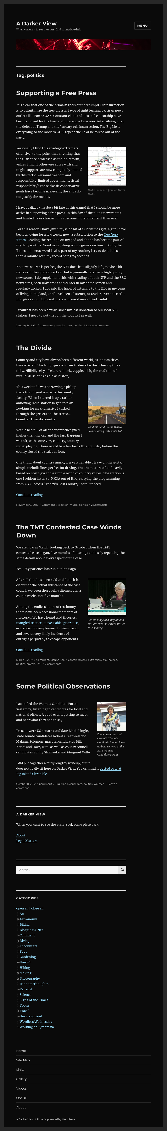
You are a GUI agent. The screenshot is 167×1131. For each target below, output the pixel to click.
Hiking (25, 968)
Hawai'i (25, 962)
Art (22, 914)
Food (23, 951)
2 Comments (99, 504)
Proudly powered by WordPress (56, 1119)
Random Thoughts (34, 984)
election (63, 504)
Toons (24, 1005)
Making (25, 973)
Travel (24, 1011)
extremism (95, 659)
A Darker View (36, 23)
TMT (39, 663)
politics (78, 325)
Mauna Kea (57, 659)
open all (22, 908)
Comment (46, 325)
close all (37, 908)
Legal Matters (26, 841)
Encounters (28, 946)
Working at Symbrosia (37, 1027)
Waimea (99, 783)
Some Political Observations (63, 686)
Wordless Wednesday (36, 1022)
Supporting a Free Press (56, 93)
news (69, 325)
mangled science (29, 623)
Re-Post (26, 989)
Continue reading (29, 495)
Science (25, 995)
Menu (142, 26)
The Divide (34, 348)
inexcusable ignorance (60, 623)
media (60, 325)
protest (30, 663)
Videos (21, 1088)
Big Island (61, 783)
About (20, 835)
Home (21, 1051)
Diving (25, 941)
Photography (30, 978)
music (73, 504)
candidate (75, 783)
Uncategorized (31, 1016)
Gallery (21, 1079)
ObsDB (21, 1098)
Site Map (23, 1060)
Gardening (28, 957)
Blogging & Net (31, 930)
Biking (25, 924)
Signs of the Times (34, 1000)
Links (20, 1069)
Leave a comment (97, 325)
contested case (77, 659)
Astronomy (28, 919)
